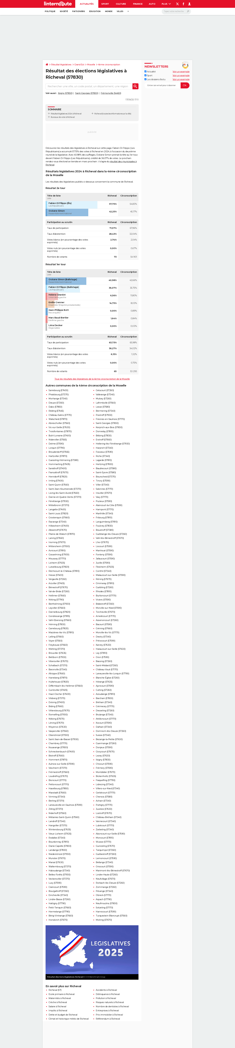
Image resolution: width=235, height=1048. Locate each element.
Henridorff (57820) (58, 476)
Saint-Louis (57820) (58, 513)
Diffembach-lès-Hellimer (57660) (66, 685)
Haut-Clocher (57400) (59, 694)
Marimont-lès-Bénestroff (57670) (113, 870)
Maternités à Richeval (60, 998)
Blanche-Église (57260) (107, 677)
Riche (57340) (103, 456)
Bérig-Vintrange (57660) (61, 915)
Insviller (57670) (104, 493)
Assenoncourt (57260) (107, 620)
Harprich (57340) (104, 448)
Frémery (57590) (104, 768)
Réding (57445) (56, 411)
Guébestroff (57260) (106, 854)
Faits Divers (78, 11)
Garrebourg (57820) (58, 628)
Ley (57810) (101, 653)
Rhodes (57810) (103, 591)
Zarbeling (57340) (105, 829)
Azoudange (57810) (105, 694)
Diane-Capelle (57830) (60, 846)
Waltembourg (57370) (60, 866)
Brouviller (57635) (57, 653)
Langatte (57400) (57, 509)
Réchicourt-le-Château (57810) (64, 571)
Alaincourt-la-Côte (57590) (109, 505)
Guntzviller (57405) (58, 690)
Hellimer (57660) (57, 595)
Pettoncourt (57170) (59, 784)
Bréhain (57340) (104, 702)
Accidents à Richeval (106, 990)
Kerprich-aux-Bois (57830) (109, 427)
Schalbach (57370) (58, 665)
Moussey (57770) (57, 558)
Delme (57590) (56, 443)
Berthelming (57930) (59, 604)
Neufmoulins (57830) (106, 903)
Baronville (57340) (58, 669)
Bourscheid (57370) (106, 476)
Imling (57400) (56, 480)
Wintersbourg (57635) (60, 829)
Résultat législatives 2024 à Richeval (66, 114)
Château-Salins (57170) (60, 415)
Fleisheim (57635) (105, 567)
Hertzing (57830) (104, 464)
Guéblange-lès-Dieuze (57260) (111, 534)
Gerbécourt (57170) (105, 792)
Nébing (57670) (56, 718)
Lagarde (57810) (104, 460)
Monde (108, 11)
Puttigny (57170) (104, 805)
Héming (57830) (57, 624)
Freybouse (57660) (58, 645)
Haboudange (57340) (59, 870)
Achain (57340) (103, 800)
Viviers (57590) (103, 599)
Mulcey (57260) (103, 398)
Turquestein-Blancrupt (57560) (111, 915)
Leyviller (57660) (57, 608)
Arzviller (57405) (57, 583)
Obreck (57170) (103, 895)
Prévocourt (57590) (105, 640)
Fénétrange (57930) (58, 501)
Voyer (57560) (55, 640)
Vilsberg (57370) (57, 698)
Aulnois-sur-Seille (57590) (61, 764)
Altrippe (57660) (57, 673)
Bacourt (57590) (104, 624)
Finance (138, 4)
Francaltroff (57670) (58, 472)
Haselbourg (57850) (58, 788)
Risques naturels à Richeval (110, 1002)
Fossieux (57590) (104, 452)
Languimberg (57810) (107, 521)
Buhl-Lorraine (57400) (60, 435)
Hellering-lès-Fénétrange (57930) (113, 443)
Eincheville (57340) (58, 895)
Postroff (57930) (104, 415)
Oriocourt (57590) (104, 866)
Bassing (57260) (104, 661)
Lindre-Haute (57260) (107, 874)
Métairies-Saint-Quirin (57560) (64, 817)
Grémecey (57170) (105, 706)
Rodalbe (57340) (57, 837)
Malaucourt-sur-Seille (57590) (110, 575)
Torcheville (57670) (105, 612)
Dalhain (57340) (104, 727)
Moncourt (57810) (104, 837)
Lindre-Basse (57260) (59, 899)
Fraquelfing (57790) (105, 780)
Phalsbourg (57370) (58, 394)
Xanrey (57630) (103, 645)
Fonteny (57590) (104, 554)
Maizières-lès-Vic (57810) (61, 632)
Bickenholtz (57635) (106, 776)
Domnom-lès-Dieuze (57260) (111, 731)
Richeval (98, 114)
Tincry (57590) (103, 480)
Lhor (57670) (102, 542)
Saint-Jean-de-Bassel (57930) (63, 739)
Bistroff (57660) (56, 755)
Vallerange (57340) (105, 394)
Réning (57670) (103, 579)
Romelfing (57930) (58, 714)
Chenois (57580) (104, 796)
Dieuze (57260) (56, 402)
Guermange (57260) (106, 743)
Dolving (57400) (57, 702)
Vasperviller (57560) (58, 731)
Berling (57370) (56, 800)
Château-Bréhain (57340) (108, 817)
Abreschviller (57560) (59, 423)
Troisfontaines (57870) (60, 431)
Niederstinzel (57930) (59, 854)
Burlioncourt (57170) (106, 595)
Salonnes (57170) (104, 489)
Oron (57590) (102, 657)
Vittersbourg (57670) (59, 710)
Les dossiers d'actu (154, 79)
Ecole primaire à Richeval (61, 994)
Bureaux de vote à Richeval (62, 117)
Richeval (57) (55, 990)
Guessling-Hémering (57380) (63, 460)
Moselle (91, 64)
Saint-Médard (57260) (107, 665)
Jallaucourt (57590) (105, 558)
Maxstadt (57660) (57, 792)
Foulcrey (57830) (104, 525)
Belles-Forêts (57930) (59, 874)
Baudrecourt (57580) (106, 468)
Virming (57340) (57, 796)
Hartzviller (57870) (58, 456)
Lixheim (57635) (57, 562)
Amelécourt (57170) (106, 616)
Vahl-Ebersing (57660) (60, 620)
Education (95, 11)
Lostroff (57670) (104, 813)
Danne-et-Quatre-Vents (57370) (65, 497)
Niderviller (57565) (58, 439)
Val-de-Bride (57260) (59, 591)
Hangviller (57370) (58, 825)
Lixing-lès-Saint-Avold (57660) (64, 493)
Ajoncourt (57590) (105, 685)
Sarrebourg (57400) (58, 390)
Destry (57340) (103, 636)
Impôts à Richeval (58, 1010)
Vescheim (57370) (58, 768)
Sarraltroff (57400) (58, 468)
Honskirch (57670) (58, 920)
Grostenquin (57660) (59, 517)
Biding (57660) (56, 706)
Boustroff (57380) (104, 530)
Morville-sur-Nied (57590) (109, 608)
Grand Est (79, 64)
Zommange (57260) (106, 887)
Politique (50, 11)
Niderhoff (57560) (57, 813)
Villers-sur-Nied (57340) (108, 788)
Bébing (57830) (103, 435)
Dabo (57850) (55, 406)
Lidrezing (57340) (104, 784)
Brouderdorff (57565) (59, 452)
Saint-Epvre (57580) (106, 472)
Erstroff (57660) (104, 439)
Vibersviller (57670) (58, 661)
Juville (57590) (103, 562)
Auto (152, 4)
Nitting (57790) (56, 599)
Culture (121, 4)
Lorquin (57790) (57, 448)
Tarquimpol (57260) (106, 850)
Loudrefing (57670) (58, 776)
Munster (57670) (57, 858)
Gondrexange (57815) (59, 616)
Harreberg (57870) (58, 677)
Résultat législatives (61, 64)
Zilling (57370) (56, 809)
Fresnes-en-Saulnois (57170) (110, 419)
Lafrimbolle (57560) (106, 402)
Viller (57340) (102, 484)
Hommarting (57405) (59, 464)
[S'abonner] (166, 85)
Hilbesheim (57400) (59, 525)
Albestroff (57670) (58, 530)
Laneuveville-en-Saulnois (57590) (65, 805)
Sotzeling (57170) (104, 907)
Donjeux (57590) (104, 747)
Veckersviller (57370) (59, 878)
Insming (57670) (57, 542)
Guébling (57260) (104, 587)
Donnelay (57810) (104, 431)
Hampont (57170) (105, 509)
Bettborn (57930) (57, 657)
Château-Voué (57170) (107, 669)
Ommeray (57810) (105, 583)
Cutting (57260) (104, 690)
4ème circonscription (109, 64)
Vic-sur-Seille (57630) (59, 427)
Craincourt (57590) (58, 887)
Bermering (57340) (105, 411)
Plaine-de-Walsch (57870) (62, 534)
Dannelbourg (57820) (59, 612)
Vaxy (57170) (102, 497)
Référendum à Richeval (108, 1018)
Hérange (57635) (104, 681)
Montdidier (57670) (105, 772)
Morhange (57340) (58, 398)
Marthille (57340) (104, 513)
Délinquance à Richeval (108, 994)
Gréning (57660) (104, 628)
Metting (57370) (57, 649)
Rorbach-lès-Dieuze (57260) (110, 883)
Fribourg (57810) (104, 517)
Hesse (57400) (56, 575)
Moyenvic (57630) (58, 727)
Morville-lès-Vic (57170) (107, 632)
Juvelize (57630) (104, 809)
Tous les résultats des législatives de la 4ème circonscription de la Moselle (92, 379)
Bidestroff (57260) (105, 604)
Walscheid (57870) (58, 419)
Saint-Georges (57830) (86, 93)
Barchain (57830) (104, 698)
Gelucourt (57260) (105, 390)
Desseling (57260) (105, 710)
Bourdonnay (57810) (59, 841)
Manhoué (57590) (105, 550)
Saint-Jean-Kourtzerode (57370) (65, 489)
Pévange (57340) (104, 891)
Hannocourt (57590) (106, 911)
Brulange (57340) (104, 714)
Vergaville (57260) (57, 579)
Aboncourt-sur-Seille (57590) (110, 833)
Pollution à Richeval (106, 998)
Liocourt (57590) (104, 546)
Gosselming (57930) (59, 554)
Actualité (150, 71)
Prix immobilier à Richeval (109, 1014)
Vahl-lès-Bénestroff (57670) (110, 538)
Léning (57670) (56, 722)
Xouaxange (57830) (58, 747)
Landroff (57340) (57, 821)
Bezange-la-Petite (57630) (109, 739)
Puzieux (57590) (104, 501)
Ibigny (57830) (65, 93)
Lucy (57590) (55, 883)
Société (64, 11)
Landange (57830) (58, 850)
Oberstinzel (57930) (59, 735)
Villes (120, 11)
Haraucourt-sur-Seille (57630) (110, 649)
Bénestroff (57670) (58, 587)
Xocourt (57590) (104, 722)
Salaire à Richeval (57, 1006)
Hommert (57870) (58, 759)
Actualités (87, 4)
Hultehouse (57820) (59, 681)
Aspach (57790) (104, 899)
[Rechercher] (176, 11)
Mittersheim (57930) (59, 546)
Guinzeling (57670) (105, 846)
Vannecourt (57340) (106, 821)
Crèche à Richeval (58, 1002)
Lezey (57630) (103, 755)
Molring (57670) (104, 920)
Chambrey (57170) (58, 743)
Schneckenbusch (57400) (62, 751)
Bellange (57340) (104, 862)
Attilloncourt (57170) (106, 718)
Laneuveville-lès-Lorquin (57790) (112, 673)
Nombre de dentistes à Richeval (112, 1006)
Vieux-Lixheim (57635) (60, 833)
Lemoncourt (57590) (106, 858)
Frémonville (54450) (111, 93)
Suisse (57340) (103, 735)
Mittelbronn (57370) (59, 505)
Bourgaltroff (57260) (59, 891)
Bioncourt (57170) (57, 780)
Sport (105, 4)
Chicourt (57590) (104, 764)
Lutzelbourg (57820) (59, 567)
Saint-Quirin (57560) (59, 484)
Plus (166, 4)
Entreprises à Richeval (107, 1010)
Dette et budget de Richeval (63, 1014)
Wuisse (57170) (103, 841)
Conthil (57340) (103, 571)
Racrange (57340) (57, 521)
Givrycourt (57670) (105, 751)
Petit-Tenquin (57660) (60, 907)
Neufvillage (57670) (105, 878)
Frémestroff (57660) (59, 772)
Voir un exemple (181, 71)
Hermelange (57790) (59, 911)
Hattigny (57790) (57, 903)
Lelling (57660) (56, 636)
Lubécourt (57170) (105, 825)
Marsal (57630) (56, 862)
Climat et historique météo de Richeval (69, 1018)
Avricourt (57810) (57, 550)
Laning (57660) (56, 538)
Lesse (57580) (103, 406)
